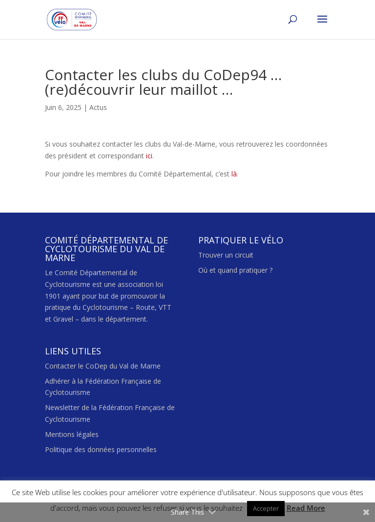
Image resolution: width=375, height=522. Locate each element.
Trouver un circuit (225, 255)
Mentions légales (72, 434)
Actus (98, 107)
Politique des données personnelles (101, 449)
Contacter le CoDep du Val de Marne (103, 365)
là (234, 173)
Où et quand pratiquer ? (235, 270)
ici (148, 155)
